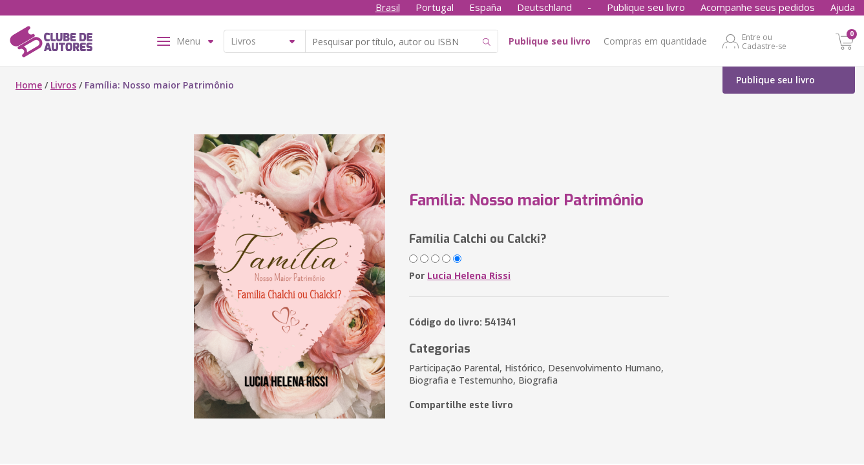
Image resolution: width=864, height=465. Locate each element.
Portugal (435, 7)
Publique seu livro (646, 7)
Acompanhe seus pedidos (758, 7)
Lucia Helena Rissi (469, 275)
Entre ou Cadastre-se (764, 41)
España (485, 7)
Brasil (387, 7)
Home (29, 85)
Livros (63, 85)
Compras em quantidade (655, 41)
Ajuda (842, 7)
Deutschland (544, 7)
